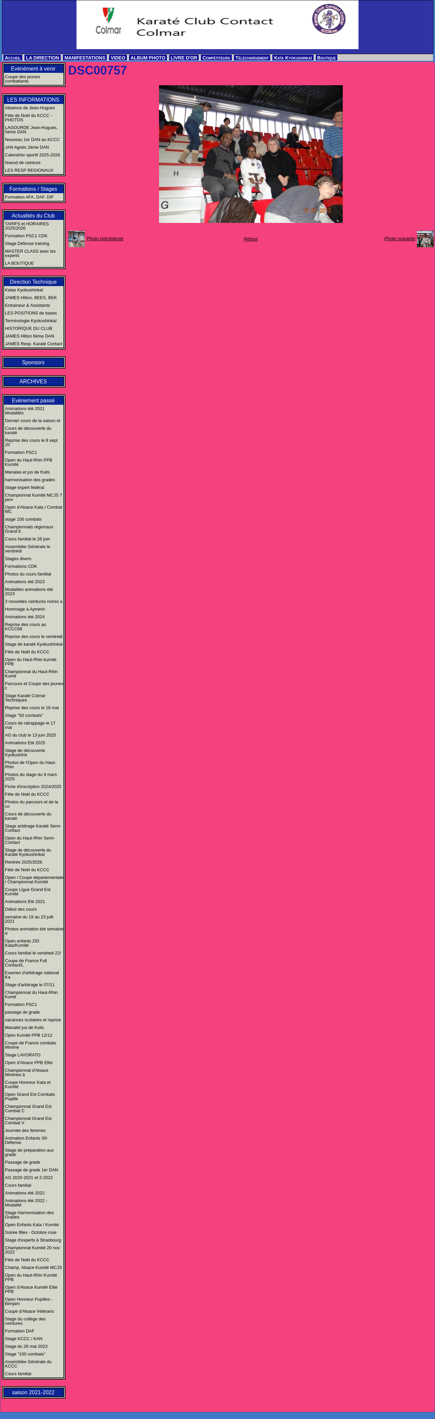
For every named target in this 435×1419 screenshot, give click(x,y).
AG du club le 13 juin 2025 (30, 735)
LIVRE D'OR (184, 57)
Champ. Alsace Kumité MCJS (33, 1267)
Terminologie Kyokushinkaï (31, 320)
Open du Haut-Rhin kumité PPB (30, 661)
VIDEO (118, 57)
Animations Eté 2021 (25, 901)
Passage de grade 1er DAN (31, 1169)
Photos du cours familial (28, 573)
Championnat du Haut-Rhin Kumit (31, 673)
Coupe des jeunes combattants (22, 79)
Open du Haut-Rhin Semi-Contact (30, 840)
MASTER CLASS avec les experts (30, 253)
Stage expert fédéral (24, 487)
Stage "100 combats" (25, 1354)
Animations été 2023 (25, 581)
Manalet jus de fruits (24, 1027)
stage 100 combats (23, 519)
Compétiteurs (216, 57)
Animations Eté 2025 (25, 742)
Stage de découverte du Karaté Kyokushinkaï (28, 852)
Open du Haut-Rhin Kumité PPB (31, 1277)
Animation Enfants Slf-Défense (26, 1140)
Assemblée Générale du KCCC (28, 1364)
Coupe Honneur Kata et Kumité (28, 1084)
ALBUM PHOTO (148, 57)
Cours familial (18, 1185)
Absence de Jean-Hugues (30, 107)
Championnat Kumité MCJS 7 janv (33, 497)
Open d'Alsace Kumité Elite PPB (31, 1289)
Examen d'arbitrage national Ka (32, 975)
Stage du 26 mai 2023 (26, 1346)
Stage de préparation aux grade (29, 1152)
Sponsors (33, 362)
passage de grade (22, 1012)
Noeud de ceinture (22, 162)
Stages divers (18, 558)
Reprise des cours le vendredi (33, 636)
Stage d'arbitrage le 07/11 (29, 984)
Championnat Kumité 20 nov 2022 (32, 1250)
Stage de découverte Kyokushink (25, 752)
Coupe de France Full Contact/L (26, 963)
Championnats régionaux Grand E (29, 529)
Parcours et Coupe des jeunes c (34, 685)
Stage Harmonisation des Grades (29, 1214)
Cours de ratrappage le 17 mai (30, 725)
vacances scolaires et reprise (33, 1019)
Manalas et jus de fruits (27, 472)
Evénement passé (33, 400)
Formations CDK (21, 566)
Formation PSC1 (21, 452)
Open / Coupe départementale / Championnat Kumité (34, 879)
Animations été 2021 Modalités (25, 410)
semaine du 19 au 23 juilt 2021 (29, 919)
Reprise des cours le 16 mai (32, 707)
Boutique (326, 57)
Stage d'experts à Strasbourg (33, 1240)
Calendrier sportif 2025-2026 (32, 154)
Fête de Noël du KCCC (27, 651)
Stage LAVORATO (22, 1054)
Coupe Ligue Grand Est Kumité (27, 891)
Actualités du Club (33, 216)
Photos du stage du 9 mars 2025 (31, 776)
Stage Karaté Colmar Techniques (25, 697)
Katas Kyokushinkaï (24, 289)
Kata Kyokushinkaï (293, 57)
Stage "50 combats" (24, 715)
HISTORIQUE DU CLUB (28, 328)
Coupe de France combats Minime (30, 1045)
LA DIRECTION (42, 57)
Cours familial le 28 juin (27, 538)
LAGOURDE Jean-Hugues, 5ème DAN (31, 129)
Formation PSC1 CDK (26, 235)
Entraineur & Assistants (27, 305)
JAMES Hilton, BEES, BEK (31, 297)
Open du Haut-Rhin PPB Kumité (28, 462)
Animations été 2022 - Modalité (26, 1202)
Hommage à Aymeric (25, 609)
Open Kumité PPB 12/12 (28, 1035)
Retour (251, 239)
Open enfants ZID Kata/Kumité (22, 943)
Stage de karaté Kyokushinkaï (34, 644)
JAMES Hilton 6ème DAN (29, 336)
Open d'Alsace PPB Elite (29, 1062)
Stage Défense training (27, 243)
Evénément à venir (33, 69)
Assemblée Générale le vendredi (27, 548)
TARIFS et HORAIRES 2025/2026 (27, 226)
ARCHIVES (33, 381)
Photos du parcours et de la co (31, 804)
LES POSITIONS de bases (31, 312)
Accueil (13, 57)
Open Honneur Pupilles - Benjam (28, 1301)
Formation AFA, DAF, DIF (29, 197)
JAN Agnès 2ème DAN (27, 147)
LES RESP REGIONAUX (29, 170)
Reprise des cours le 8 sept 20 (31, 442)
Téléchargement (252, 57)
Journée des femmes (25, 1130)
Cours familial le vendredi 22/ (33, 952)
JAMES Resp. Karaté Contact (33, 343)
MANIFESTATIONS (84, 57)
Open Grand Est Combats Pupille (30, 1096)
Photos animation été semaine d (34, 931)
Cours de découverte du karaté (28, 430)
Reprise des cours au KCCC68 (25, 626)
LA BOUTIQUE (19, 263)
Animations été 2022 (25, 1192)
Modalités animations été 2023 (29, 591)
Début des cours (21, 909)
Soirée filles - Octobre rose (30, 1232)
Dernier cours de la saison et (32, 420)
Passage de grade (22, 1162)
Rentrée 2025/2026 (23, 862)
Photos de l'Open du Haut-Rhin (30, 764)
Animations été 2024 (25, 616)
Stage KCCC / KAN (23, 1338)
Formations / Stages (33, 189)
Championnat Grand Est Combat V (28, 1120)
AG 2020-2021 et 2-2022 (29, 1177)
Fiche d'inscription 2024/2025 (33, 786)
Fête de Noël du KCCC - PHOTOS (28, 117)
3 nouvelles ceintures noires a (33, 601)
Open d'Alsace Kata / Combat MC (33, 509)
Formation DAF (19, 1330)
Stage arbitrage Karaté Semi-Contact (33, 828)
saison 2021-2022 (33, 1392)
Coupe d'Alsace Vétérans (29, 1311)
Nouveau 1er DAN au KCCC (32, 139)
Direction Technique (33, 282)
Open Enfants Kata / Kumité (32, 1224)
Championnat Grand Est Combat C (28, 1108)
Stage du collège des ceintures (25, 1321)
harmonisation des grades (30, 479)
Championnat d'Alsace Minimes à (26, 1072)
